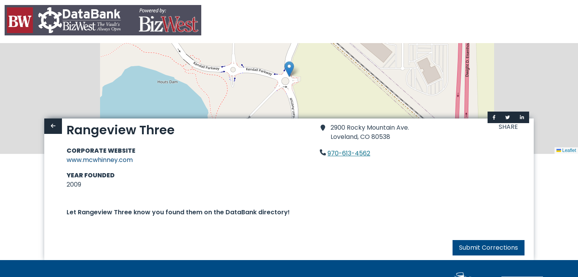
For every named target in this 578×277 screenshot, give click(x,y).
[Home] (103, 21)
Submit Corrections (488, 247)
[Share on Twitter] (507, 117)
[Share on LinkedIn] (522, 117)
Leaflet (566, 150)
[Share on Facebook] (494, 117)
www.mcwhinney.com (100, 159)
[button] (289, 69)
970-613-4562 (348, 153)
